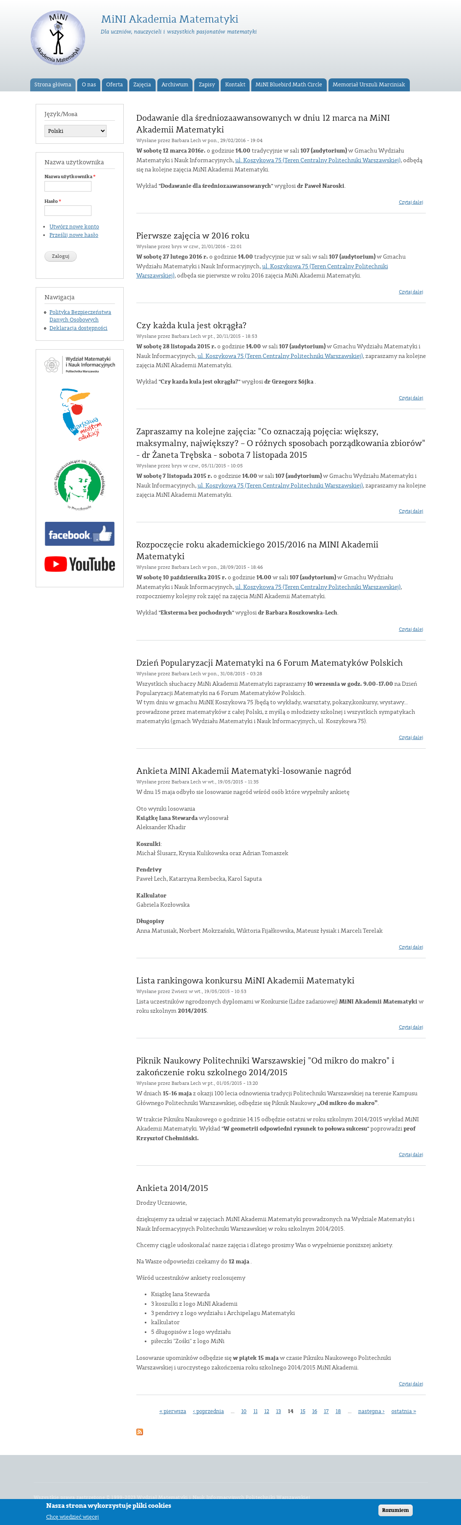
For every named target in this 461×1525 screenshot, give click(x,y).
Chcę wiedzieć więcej (72, 1518)
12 (266, 1411)
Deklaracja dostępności (78, 328)
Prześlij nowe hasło (73, 235)
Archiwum (174, 84)
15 (302, 1411)
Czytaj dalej (411, 202)
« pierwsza (172, 1411)
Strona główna (52, 84)
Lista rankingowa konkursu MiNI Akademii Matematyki (245, 980)
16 (314, 1411)
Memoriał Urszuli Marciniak (369, 84)
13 (278, 1411)
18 (338, 1411)
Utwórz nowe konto (74, 226)
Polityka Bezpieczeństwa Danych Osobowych (80, 316)
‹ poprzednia (208, 1411)
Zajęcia (142, 84)
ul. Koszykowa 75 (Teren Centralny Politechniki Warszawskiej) (318, 160)
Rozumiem (395, 1512)
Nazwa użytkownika (70, 176)
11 (255, 1411)
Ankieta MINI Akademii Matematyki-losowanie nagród (243, 771)
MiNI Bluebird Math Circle (288, 84)
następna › (371, 1411)
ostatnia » (403, 1411)
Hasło (52, 201)
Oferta (114, 84)
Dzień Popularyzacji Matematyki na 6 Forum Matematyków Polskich (269, 663)
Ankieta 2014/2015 (172, 1188)
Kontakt (235, 84)
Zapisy (207, 84)
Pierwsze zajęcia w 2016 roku (193, 236)
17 (326, 1411)
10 (244, 1411)
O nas (89, 84)
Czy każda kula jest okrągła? (191, 325)
